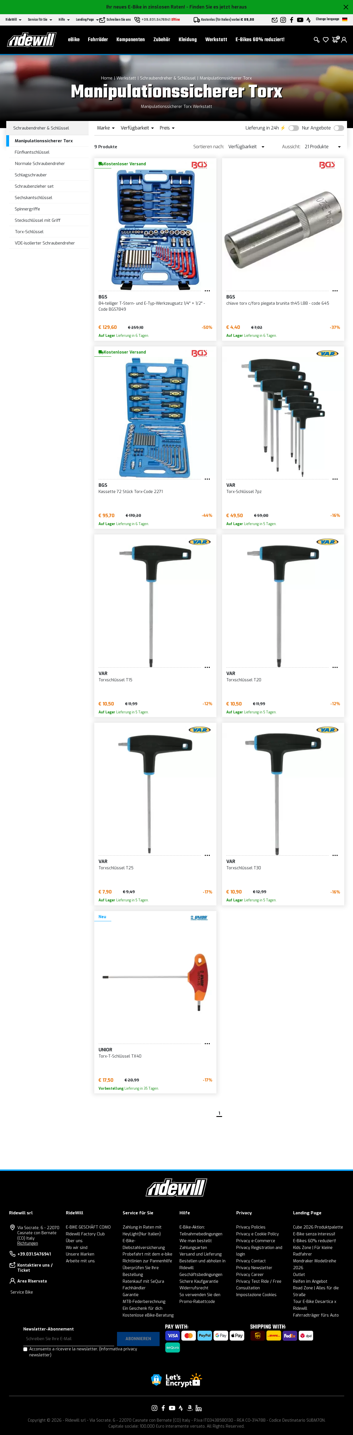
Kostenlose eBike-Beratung (148, 1315)
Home (106, 78)
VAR (230, 485)
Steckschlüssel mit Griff (37, 220)
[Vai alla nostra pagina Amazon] (189, 1408)
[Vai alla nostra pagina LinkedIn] (198, 1408)
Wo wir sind (76, 1247)
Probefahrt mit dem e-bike (147, 1254)
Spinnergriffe (27, 209)
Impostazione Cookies (256, 1295)
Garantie (131, 1295)
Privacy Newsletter (254, 1268)
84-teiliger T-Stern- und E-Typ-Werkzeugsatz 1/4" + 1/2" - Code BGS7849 (152, 306)
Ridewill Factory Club (85, 1234)
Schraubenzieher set (34, 186)
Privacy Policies (251, 1227)
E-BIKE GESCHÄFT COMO (88, 1227)
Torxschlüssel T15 (115, 680)
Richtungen (27, 1243)
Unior (105, 1050)
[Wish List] (325, 40)
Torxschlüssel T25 (116, 868)
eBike (74, 40)
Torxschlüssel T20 (243, 680)
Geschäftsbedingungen (200, 1274)
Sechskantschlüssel (33, 197)
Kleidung (188, 40)
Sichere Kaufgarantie (198, 1281)
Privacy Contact (251, 1261)
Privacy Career (250, 1274)
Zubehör (161, 40)
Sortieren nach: (208, 147)
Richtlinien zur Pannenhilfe (147, 1261)
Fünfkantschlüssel (32, 152)
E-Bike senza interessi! (314, 1234)
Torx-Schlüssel (29, 232)
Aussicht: (291, 147)
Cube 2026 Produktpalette (318, 1227)
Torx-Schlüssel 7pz (244, 491)
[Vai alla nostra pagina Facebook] (163, 1408)
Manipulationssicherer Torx (226, 78)
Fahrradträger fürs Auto (316, 1315)
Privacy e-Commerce (255, 1241)
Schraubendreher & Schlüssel (168, 78)
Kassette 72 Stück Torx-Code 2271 (131, 491)
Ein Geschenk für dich (142, 1308)
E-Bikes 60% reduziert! (260, 40)
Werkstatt (216, 40)
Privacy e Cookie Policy (257, 1234)
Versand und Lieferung (200, 1254)
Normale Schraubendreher (40, 163)
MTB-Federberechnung (144, 1301)
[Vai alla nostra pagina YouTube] (172, 1408)
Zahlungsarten (193, 1247)
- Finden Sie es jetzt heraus (216, 7)
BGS (103, 297)
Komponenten (130, 40)
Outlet (299, 1274)
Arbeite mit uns (80, 1261)
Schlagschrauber (31, 175)
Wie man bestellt (195, 1241)
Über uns (74, 1241)
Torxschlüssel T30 (243, 868)
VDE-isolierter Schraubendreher (45, 243)
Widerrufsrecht (193, 1288)
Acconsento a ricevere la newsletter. (83, 1352)
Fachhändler (134, 1288)
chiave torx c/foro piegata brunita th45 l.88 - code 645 (277, 303)
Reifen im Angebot (310, 1281)
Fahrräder (98, 40)
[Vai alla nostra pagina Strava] (180, 1408)
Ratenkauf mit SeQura (143, 1281)
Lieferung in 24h (262, 128)
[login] (344, 40)
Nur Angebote (316, 128)
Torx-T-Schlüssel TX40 (120, 1056)
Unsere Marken (80, 1254)
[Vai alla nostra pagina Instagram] (154, 1408)
